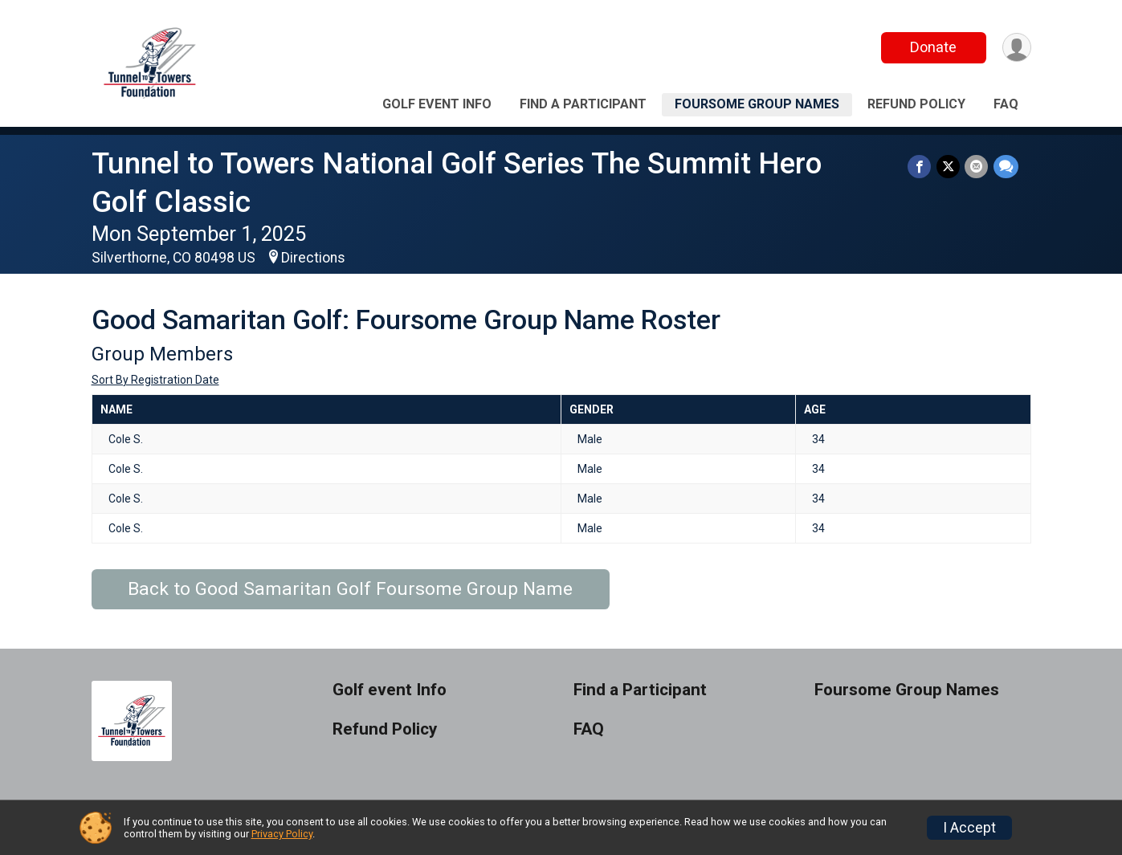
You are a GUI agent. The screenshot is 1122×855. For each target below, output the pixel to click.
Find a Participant (583, 104)
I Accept (969, 828)
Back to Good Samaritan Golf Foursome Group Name (350, 589)
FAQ (1005, 104)
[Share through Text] (1005, 166)
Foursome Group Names (757, 104)
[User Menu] (1016, 48)
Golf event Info (437, 104)
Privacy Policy (281, 834)
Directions (313, 258)
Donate (932, 47)
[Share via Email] (977, 166)
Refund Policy (916, 104)
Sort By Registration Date (155, 379)
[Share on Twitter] (949, 166)
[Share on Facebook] (920, 166)
